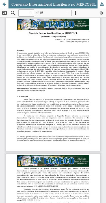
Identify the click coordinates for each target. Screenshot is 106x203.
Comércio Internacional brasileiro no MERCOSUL (53, 4)
